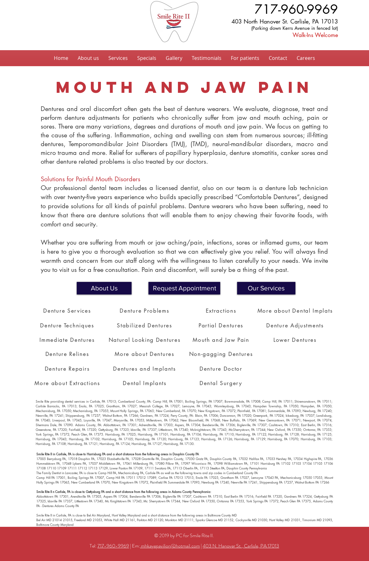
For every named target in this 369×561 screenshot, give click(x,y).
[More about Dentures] (145, 354)
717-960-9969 (113, 545)
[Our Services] (266, 288)
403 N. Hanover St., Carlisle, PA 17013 (241, 545)
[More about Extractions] (68, 383)
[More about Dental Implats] (296, 310)
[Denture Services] (68, 310)
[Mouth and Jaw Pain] (221, 340)
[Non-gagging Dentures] (222, 354)
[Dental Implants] (145, 383)
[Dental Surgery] (221, 383)
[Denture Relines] (68, 354)
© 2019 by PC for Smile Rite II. (184, 535)
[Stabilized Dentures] (145, 325)
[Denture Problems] (145, 310)
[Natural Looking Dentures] (145, 340)
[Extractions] (221, 310)
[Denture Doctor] (221, 369)
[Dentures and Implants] (145, 369)
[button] (184, 288)
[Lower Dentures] (296, 340)
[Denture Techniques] (68, 325)
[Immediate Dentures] (68, 340)
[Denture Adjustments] (296, 325)
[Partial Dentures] (221, 325)
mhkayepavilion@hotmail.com (170, 545)
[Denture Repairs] (68, 369)
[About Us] (104, 288)
